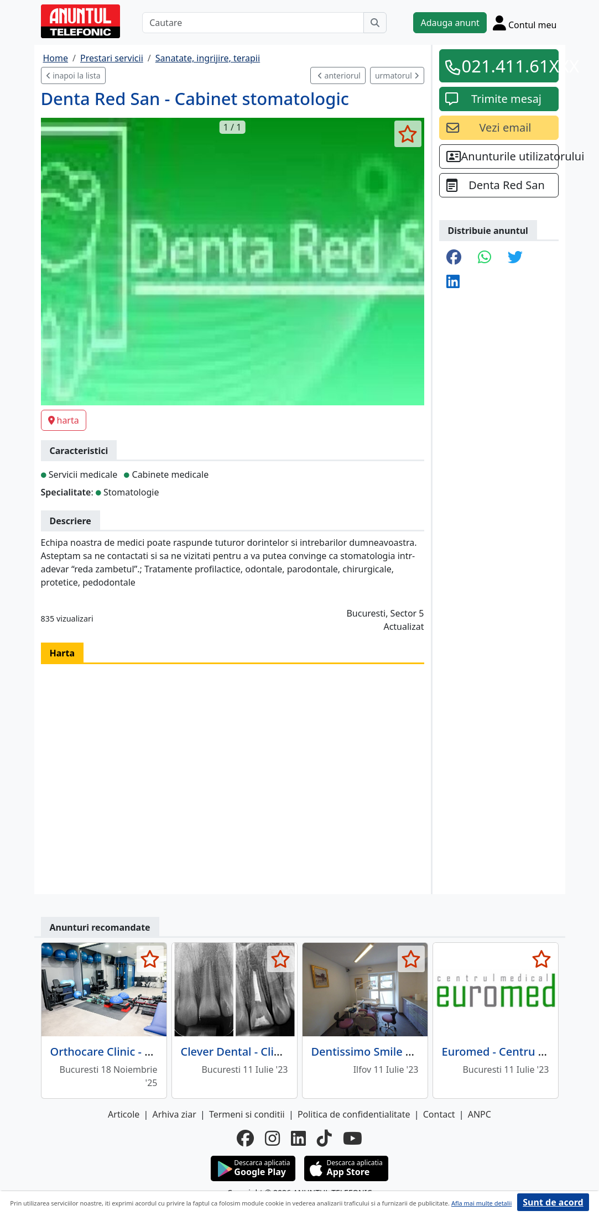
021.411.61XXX (506, 65)
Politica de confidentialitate (354, 1114)
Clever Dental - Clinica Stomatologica (278, 1051)
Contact (439, 1114)
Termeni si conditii (247, 1114)
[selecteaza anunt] (407, 134)
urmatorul (397, 75)
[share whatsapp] (484, 258)
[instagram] (272, 1138)
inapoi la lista (73, 75)
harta (63, 420)
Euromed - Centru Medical (510, 1051)
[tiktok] (324, 1138)
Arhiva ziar (174, 1114)
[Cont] (524, 23)
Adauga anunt (449, 23)
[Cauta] (375, 22)
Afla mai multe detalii (481, 1203)
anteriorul (339, 75)
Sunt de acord (553, 1202)
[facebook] (245, 1138)
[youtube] (352, 1138)
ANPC (479, 1114)
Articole (123, 1114)
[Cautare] (253, 22)
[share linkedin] (453, 282)
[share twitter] (515, 258)
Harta (62, 653)
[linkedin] (298, 1138)
